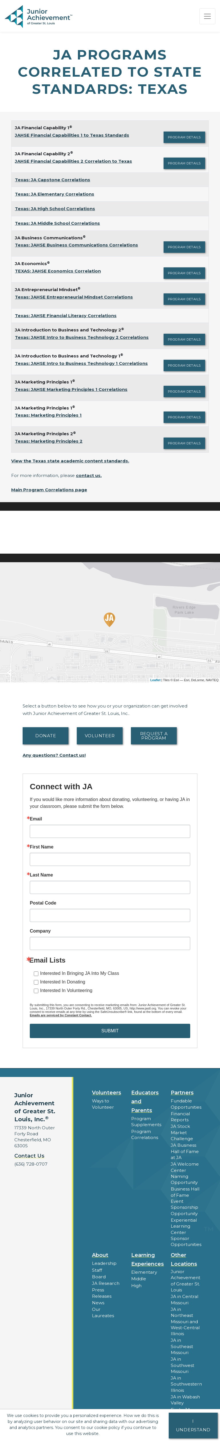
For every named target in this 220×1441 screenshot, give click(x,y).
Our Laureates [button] (103, 1309)
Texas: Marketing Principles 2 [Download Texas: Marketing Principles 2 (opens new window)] (48, 441)
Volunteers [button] (106, 1093)
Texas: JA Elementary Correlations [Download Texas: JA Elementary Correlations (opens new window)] (54, 194)
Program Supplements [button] (146, 1121)
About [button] (100, 1253)
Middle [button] (138, 1276)
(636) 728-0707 (30, 1164)
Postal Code (43, 903)
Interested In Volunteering (66, 990)
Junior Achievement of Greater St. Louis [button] (185, 1278)
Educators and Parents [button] (145, 1102)
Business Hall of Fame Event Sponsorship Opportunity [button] (185, 1200)
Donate (45, 735)
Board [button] (98, 1274)
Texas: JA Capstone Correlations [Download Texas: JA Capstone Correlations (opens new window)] (52, 179)
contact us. (89, 475)
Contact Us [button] (29, 1156)
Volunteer (100, 735)
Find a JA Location (180, 1408)
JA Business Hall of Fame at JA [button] (185, 1150)
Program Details (184, 137)
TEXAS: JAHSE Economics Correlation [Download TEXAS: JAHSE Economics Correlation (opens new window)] (58, 271)
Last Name (41, 875)
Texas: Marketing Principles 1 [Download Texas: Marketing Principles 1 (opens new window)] (48, 415)
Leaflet (155, 680)
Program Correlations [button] (144, 1134)
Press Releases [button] (101, 1290)
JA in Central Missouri (184, 1297)
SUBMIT (110, 1030)
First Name (42, 847)
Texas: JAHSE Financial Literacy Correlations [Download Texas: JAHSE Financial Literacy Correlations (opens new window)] (66, 315)
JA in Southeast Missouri (182, 1343)
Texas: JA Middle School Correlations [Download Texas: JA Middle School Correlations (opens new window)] (57, 223)
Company (40, 931)
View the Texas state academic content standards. (70, 461)
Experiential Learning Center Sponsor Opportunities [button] (186, 1230)
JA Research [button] (105, 1281)
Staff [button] (97, 1268)
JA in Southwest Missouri (182, 1362)
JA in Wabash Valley (185, 1396)
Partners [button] (182, 1093)
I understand (193, 1425)
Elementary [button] (144, 1270)
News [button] (98, 1300)
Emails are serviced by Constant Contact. (61, 1015)
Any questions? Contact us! (54, 755)
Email (36, 819)
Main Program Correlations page (49, 489)
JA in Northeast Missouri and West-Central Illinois (185, 1318)
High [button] (136, 1283)
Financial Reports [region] (180, 1116)
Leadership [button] (104, 1261)
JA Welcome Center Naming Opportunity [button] (185, 1172)
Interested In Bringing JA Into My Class (79, 973)
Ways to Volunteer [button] (102, 1104)
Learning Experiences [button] (147, 1257)
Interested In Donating (62, 981)
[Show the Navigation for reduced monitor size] (207, 16)
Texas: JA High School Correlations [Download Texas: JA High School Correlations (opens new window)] (55, 208)
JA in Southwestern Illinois (186, 1380)
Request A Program (154, 736)
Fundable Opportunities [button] (186, 1104)
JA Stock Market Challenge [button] (182, 1132)
